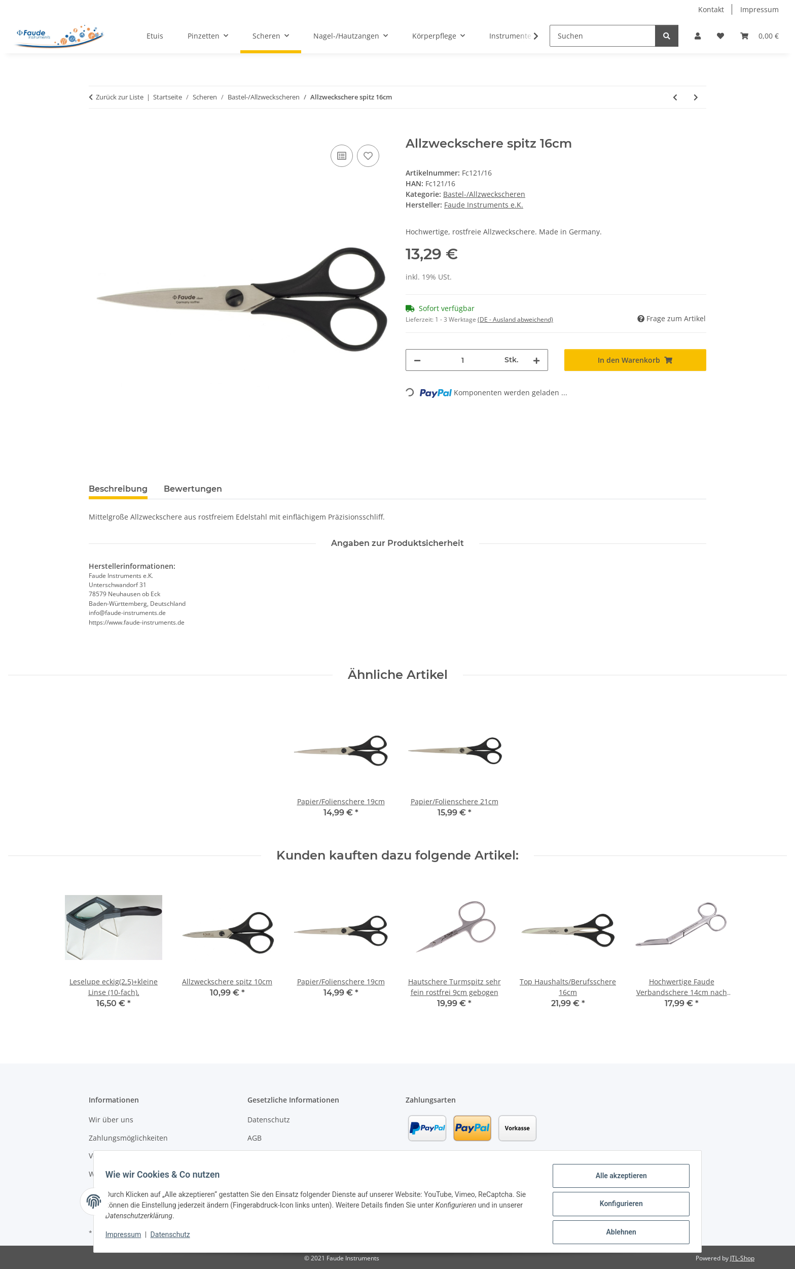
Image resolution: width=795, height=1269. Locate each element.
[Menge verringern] (417, 360)
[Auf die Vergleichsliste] (342, 156)
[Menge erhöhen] (536, 360)
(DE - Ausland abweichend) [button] (515, 319)
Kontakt (711, 9)
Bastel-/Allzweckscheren (484, 194)
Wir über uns (111, 1119)
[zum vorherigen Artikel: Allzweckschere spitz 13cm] (675, 97)
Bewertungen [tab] (193, 489)
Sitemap (261, 1155)
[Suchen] (603, 36)
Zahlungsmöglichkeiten (128, 1138)
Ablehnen (616, 1233)
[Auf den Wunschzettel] (368, 156)
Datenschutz (175, 1237)
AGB (254, 1138)
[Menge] (462, 360)
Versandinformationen (127, 1155)
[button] (697, 35)
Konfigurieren (616, 1207)
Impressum (128, 1237)
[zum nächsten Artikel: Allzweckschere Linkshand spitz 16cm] (695, 97)
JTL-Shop (742, 1258)
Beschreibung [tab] (118, 489)
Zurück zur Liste (119, 96)
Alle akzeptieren (616, 1180)
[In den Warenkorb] (97, 130)
